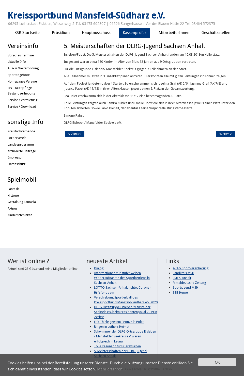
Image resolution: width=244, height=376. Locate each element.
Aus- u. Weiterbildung (23, 68)
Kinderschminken (20, 215)
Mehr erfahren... (111, 369)
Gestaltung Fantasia (22, 202)
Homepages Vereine (22, 81)
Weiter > (225, 134)
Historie (13, 195)
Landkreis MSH (183, 273)
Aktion (12, 208)
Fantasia (14, 189)
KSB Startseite (27, 32)
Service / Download (22, 106)
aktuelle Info (17, 62)
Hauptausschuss (96, 32)
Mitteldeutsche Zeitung (189, 283)
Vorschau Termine (21, 55)
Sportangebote (19, 75)
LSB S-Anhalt (182, 278)
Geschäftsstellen (216, 32)
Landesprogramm (21, 144)
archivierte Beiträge (22, 151)
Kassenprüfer (134, 32)
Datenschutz (16, 164)
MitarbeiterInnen (174, 32)
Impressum (16, 157)
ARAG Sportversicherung (190, 268)
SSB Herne (180, 292)
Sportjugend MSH (185, 287)
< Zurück (74, 134)
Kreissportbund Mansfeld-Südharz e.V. (86, 15)
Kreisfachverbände (21, 131)
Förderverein (17, 138)
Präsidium (61, 32)
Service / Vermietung (22, 100)
